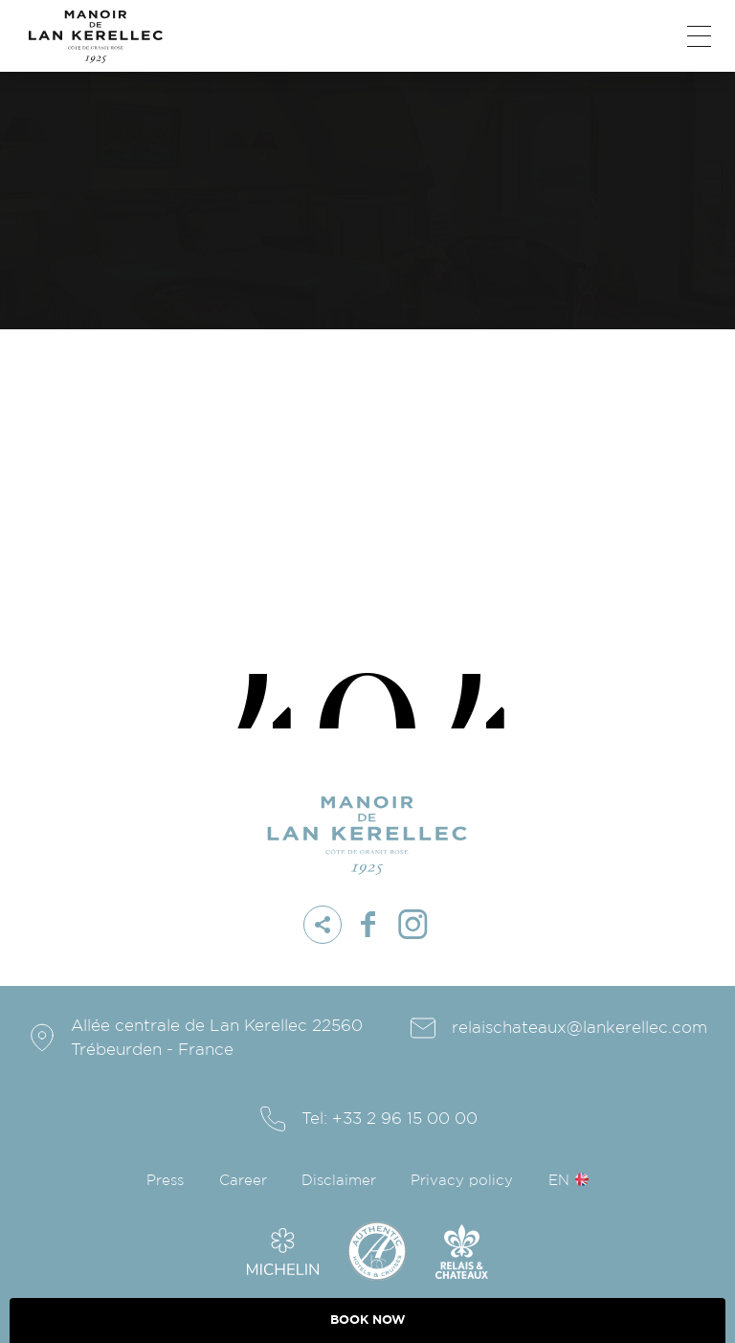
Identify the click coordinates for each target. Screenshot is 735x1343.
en (558, 1181)
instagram (412, 925)
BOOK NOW (368, 1320)
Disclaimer (338, 1181)
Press (165, 1181)
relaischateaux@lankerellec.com (579, 1027)
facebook (367, 925)
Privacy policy (462, 1181)
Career (243, 1181)
